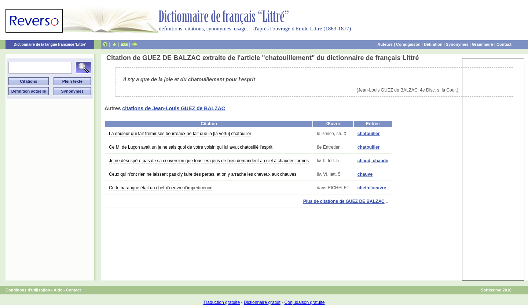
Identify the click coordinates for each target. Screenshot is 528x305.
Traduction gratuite (221, 302)
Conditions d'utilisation (28, 290)
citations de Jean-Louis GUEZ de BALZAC (173, 108)
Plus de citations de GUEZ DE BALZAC (344, 201)
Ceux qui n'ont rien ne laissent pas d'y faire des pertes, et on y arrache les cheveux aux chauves (203, 174)
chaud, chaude (373, 160)
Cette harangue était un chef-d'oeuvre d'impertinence (160, 187)
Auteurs (385, 44)
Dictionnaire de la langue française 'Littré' (50, 44)
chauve (365, 174)
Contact (503, 44)
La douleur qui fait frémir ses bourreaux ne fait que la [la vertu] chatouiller (180, 133)
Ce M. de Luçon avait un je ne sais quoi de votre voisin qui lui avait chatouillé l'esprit (190, 147)
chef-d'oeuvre (372, 187)
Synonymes (457, 44)
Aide (58, 290)
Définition (433, 44)
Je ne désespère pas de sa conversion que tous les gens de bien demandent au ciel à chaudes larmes (209, 160)
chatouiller (369, 133)
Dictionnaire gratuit (262, 302)
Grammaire (482, 44)
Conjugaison (408, 44)
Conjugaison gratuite (304, 302)
